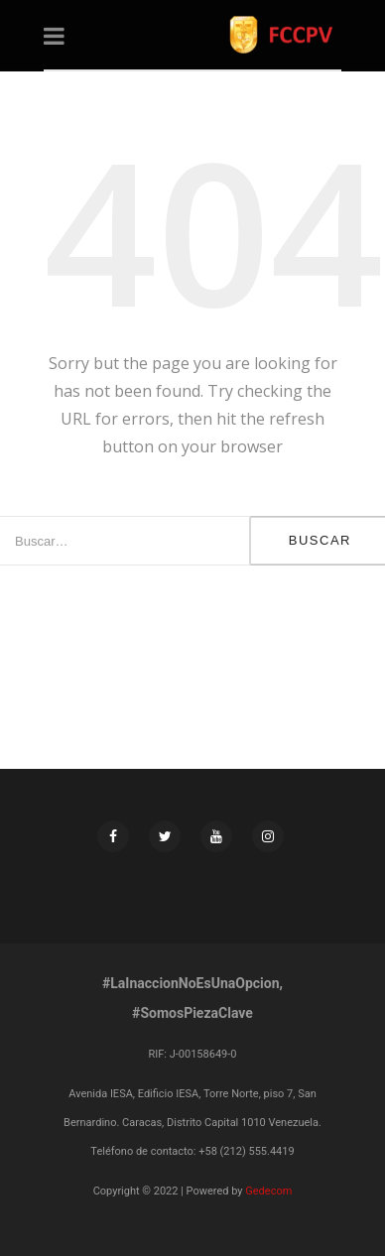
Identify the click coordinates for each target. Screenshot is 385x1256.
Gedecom (268, 1191)
